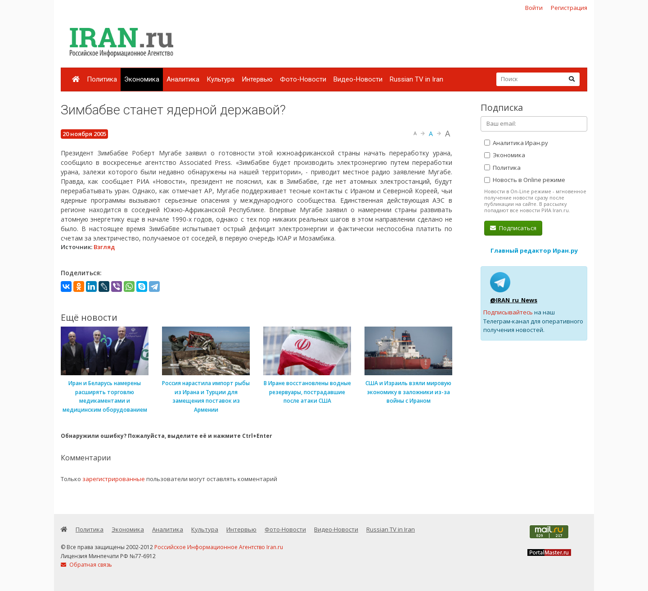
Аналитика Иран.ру (516, 143)
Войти (534, 8)
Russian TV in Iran (416, 79)
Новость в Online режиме (524, 180)
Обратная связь (86, 564)
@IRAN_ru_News (513, 300)
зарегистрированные (113, 479)
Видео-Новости (357, 79)
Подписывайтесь (508, 312)
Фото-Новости (303, 79)
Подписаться (513, 228)
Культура (220, 79)
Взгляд (104, 247)
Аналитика (182, 79)
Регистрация (569, 8)
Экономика (141, 79)
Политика (102, 79)
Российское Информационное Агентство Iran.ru (218, 547)
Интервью (257, 79)
